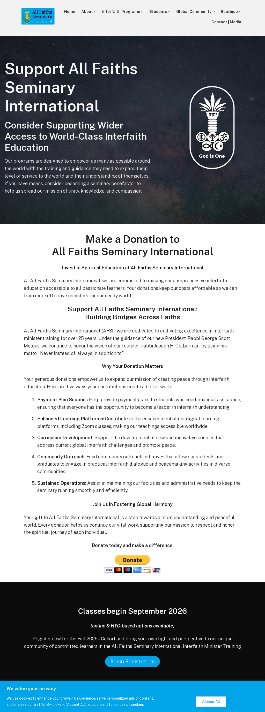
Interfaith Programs (121, 11)
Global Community (193, 11)
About (87, 11)
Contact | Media (226, 22)
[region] (132, 693)
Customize (173, 698)
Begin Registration (132, 661)
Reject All (207, 698)
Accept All (242, 698)
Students (158, 11)
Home (69, 11)
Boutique (229, 11)
